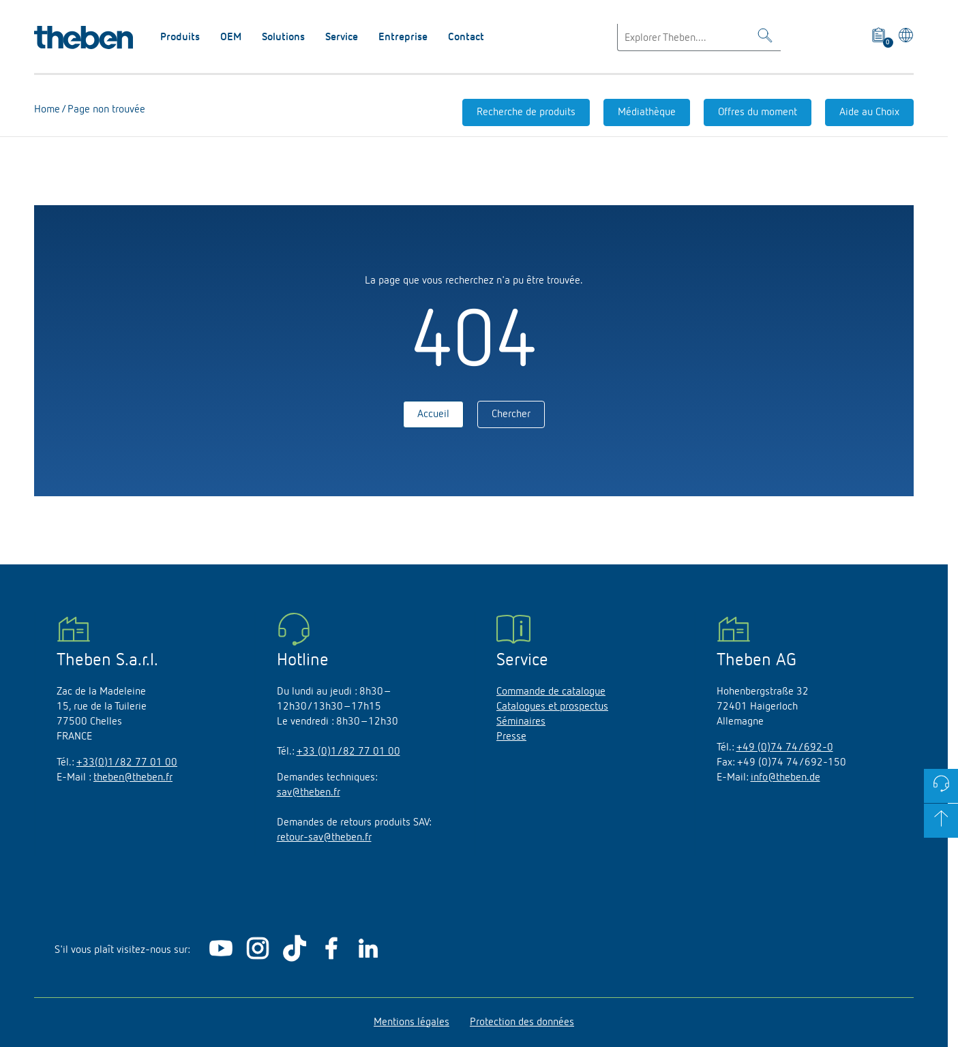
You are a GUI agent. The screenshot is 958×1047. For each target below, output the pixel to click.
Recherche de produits (526, 112)
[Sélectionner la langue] (903, 37)
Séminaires (520, 721)
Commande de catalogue (550, 691)
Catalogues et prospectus (552, 706)
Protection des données (522, 1022)
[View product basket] (879, 37)
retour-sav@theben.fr (324, 837)
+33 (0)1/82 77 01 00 (348, 751)
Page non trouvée (105, 109)
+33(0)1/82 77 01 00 (126, 762)
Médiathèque (647, 112)
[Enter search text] (699, 37)
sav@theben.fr (308, 792)
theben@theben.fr (133, 777)
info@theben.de (785, 777)
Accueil (433, 414)
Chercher (511, 414)
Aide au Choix (869, 112)
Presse (511, 736)
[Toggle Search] (765, 37)
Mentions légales (411, 1022)
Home (47, 109)
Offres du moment (757, 112)
